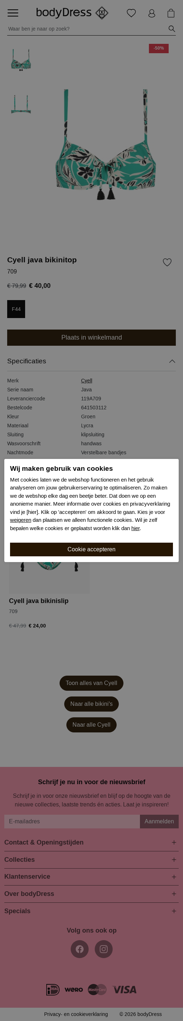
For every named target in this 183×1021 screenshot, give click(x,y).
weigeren (20, 520)
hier (135, 528)
